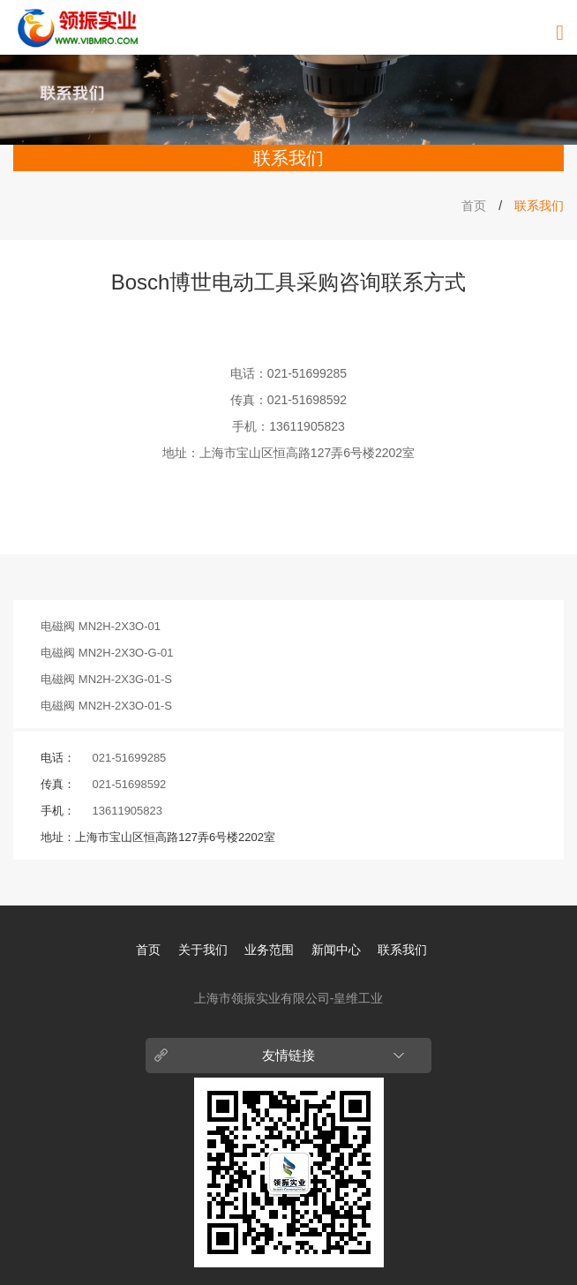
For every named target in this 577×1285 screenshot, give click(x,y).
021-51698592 (307, 400)
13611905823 (307, 426)
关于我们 (203, 950)
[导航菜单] (560, 33)
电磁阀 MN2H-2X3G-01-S (106, 679)
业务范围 (269, 950)
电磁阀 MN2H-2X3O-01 (101, 626)
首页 (473, 206)
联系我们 (402, 950)
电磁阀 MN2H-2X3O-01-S (106, 705)
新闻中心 (336, 950)
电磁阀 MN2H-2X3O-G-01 (107, 652)
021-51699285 (307, 373)
